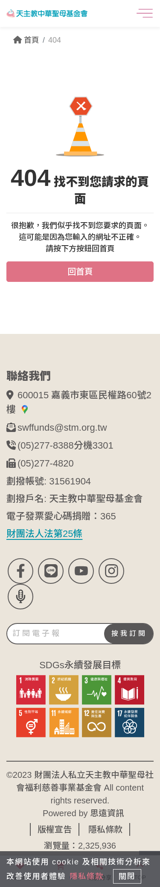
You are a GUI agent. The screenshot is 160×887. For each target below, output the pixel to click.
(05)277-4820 (45, 461)
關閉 (127, 876)
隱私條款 (105, 827)
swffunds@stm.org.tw (62, 426)
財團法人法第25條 (44, 531)
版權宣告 (55, 827)
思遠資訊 (107, 810)
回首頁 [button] (80, 271)
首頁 (26, 40)
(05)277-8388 (45, 444)
